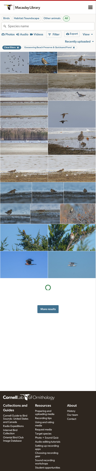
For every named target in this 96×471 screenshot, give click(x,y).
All (66, 18)
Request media (43, 429)
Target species (43, 433)
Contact (71, 419)
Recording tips (43, 418)
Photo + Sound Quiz (46, 437)
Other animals (52, 18)
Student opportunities (47, 467)
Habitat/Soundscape (26, 18)
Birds (6, 18)
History (71, 411)
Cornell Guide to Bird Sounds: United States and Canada (15, 419)
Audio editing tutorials (47, 441)
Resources (43, 405)
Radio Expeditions (13, 426)
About (72, 405)
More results (48, 309)
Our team (72, 415)
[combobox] (51, 26)
